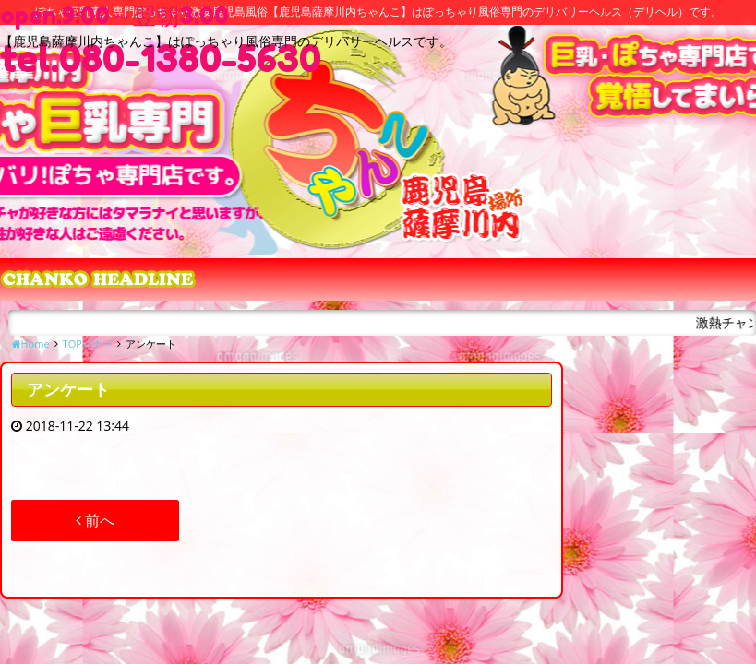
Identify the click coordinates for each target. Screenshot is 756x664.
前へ (95, 520)
